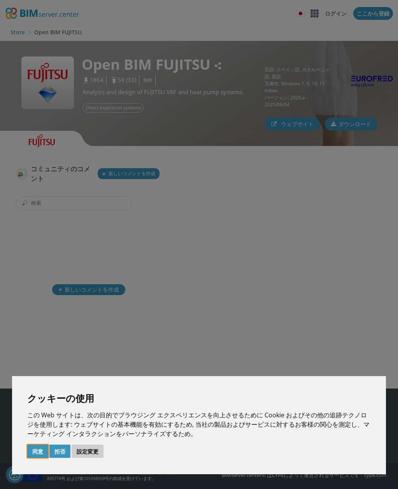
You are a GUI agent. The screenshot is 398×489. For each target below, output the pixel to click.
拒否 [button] (59, 451)
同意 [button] (37, 451)
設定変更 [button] (87, 451)
